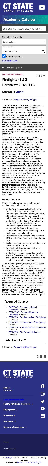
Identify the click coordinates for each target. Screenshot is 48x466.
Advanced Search (9, 61)
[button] (42, 7)
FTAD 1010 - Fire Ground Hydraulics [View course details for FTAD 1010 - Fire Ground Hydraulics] (24, 332)
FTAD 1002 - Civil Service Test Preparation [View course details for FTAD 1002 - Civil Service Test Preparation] (27, 327)
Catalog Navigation (13, 67)
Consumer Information (13, 399)
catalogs (8, 457)
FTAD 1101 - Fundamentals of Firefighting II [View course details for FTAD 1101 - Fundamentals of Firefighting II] (27, 323)
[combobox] (24, 28)
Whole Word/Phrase (14, 57)
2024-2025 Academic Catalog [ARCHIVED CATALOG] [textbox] (24, 29)
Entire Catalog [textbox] (9, 42)
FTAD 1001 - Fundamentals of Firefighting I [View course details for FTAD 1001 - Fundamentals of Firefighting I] (27, 318)
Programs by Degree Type (25, 99)
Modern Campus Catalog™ (29, 462)
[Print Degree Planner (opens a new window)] (37, 76)
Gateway (19, 92)
